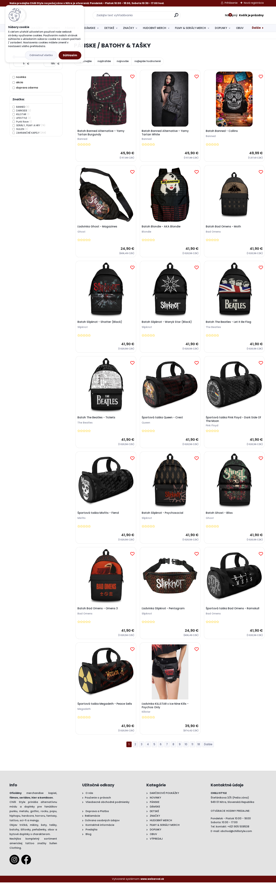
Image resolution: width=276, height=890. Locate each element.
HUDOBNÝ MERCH (154, 28)
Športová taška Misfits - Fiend (98, 518)
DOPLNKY (221, 28)
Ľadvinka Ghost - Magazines (98, 228)
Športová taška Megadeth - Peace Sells (105, 711)
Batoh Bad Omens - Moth (224, 228)
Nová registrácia (254, 3)
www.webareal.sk (152, 886)
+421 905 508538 (238, 834)
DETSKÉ (109, 28)
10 (186, 752)
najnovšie (123, 61)
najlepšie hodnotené (147, 61)
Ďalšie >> (208, 752)
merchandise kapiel (41, 800)
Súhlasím (70, 55)
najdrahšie (104, 61)
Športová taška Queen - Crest (162, 421)
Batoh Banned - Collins (222, 131)
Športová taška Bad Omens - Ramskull (233, 614)
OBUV (240, 28)
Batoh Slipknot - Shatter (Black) (100, 325)
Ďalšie (256, 28)
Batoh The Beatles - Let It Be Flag (229, 325)
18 (198, 752)
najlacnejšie (84, 61)
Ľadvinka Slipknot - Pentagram (163, 614)
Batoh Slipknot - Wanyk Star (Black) (167, 325)
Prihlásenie (231, 3)
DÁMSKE (89, 28)
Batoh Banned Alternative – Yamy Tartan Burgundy (101, 133)
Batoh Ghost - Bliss (219, 518)
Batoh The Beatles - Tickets (97, 421)
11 (192, 752)
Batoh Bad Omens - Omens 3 (98, 614)
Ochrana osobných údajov (102, 828)
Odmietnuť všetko (41, 55)
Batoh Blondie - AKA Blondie (161, 228)
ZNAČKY (128, 28)
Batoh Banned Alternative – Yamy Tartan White (165, 133)
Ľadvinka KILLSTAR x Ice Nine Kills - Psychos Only (165, 712)
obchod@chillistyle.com (236, 838)
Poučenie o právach (98, 805)
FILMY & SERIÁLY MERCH (190, 28)
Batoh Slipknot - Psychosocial (163, 518)
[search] (176, 16)
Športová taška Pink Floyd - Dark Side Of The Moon (234, 422)
